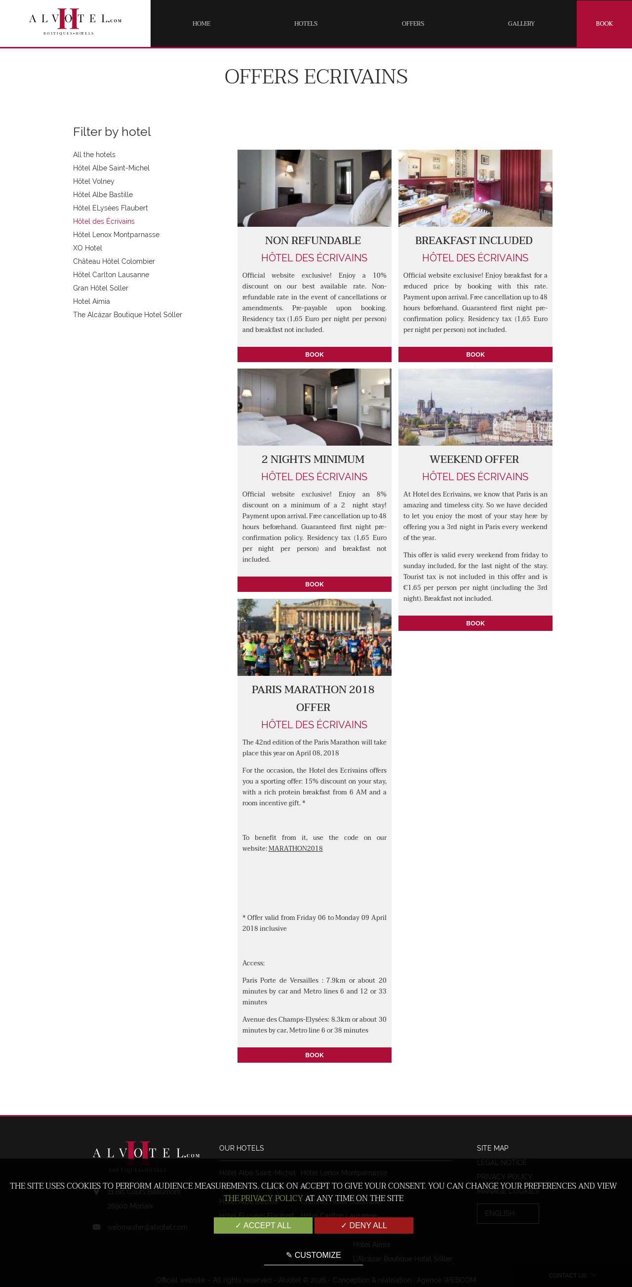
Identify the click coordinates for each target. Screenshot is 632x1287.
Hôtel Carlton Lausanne (111, 275)
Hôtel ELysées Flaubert (110, 208)
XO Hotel (87, 248)
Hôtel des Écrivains (104, 221)
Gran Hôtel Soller (100, 288)
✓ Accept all (263, 1225)
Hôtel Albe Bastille (103, 195)
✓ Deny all (364, 1225)
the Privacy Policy (263, 1198)
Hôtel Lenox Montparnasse (116, 235)
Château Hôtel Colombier (114, 261)
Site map (493, 1148)
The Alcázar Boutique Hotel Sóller (127, 315)
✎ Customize (313, 1255)
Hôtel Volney (94, 181)
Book (604, 24)
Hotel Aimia (91, 301)
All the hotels (94, 155)
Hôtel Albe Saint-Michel (111, 168)
